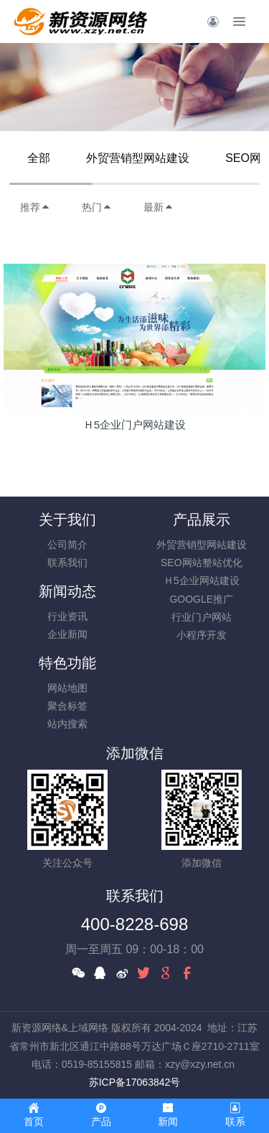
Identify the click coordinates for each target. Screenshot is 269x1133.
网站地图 (67, 688)
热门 (97, 207)
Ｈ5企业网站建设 (202, 580)
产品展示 (201, 519)
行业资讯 (67, 616)
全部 (38, 158)
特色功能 (67, 663)
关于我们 (67, 519)
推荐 (35, 207)
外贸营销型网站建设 (137, 158)
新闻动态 (67, 591)
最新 (158, 207)
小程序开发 (201, 635)
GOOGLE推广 (201, 599)
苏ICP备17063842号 (135, 1082)
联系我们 (67, 562)
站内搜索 (67, 724)
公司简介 (67, 544)
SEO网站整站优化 (201, 562)
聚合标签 (67, 706)
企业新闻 (67, 634)
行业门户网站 (201, 617)
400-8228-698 (134, 924)
